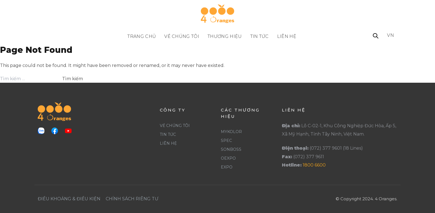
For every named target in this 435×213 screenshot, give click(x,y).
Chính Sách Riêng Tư (132, 198)
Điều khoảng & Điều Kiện (69, 198)
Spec (226, 140)
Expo (226, 167)
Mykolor (231, 131)
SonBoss (231, 149)
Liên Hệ (168, 143)
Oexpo (228, 158)
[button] (375, 36)
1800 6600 (314, 165)
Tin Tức (168, 134)
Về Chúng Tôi (175, 125)
